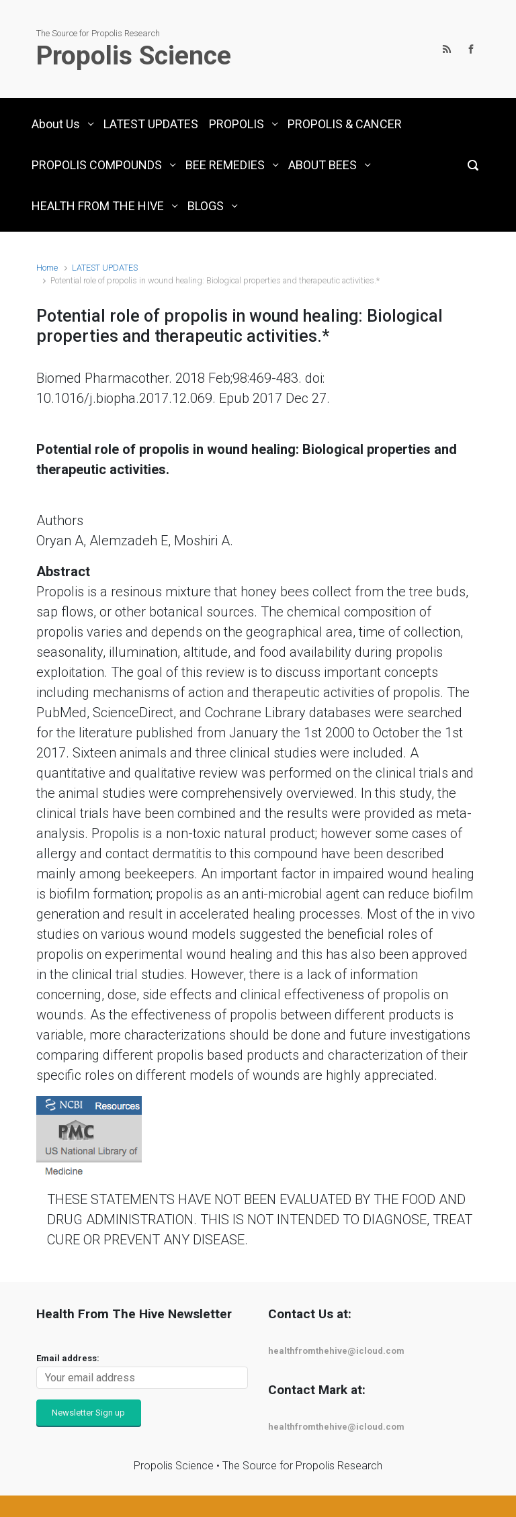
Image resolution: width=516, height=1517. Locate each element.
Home (47, 268)
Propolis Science (133, 55)
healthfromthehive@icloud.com (336, 1351)
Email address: (67, 1358)
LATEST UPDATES (105, 268)
